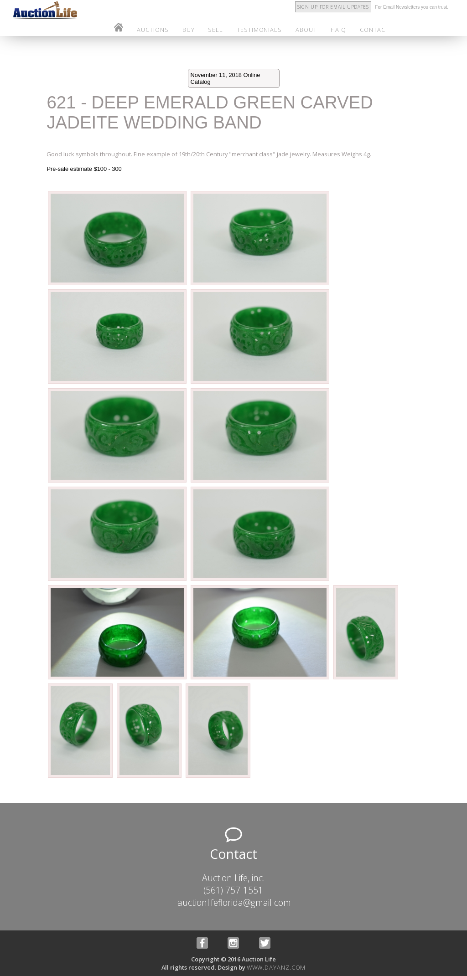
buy (188, 30)
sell (215, 30)
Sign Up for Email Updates (333, 7)
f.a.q (339, 30)
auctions (152, 30)
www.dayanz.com (276, 967)
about (306, 30)
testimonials (259, 30)
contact (374, 30)
